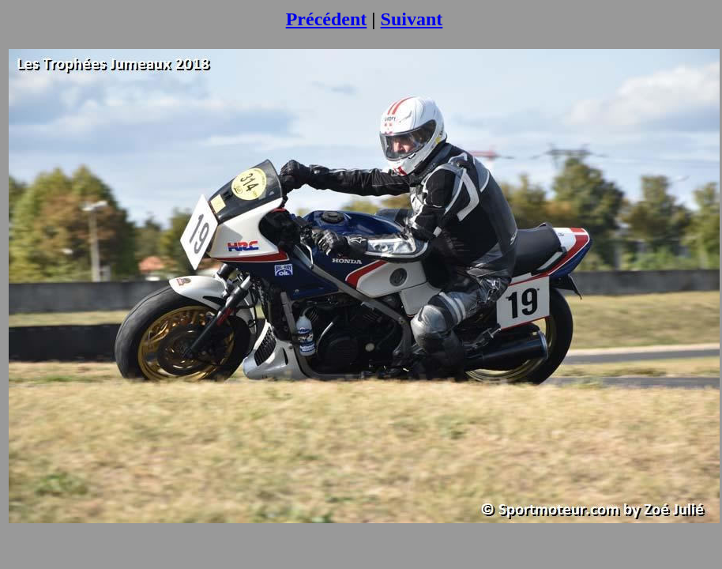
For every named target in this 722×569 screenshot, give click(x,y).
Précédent (326, 19)
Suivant (412, 19)
